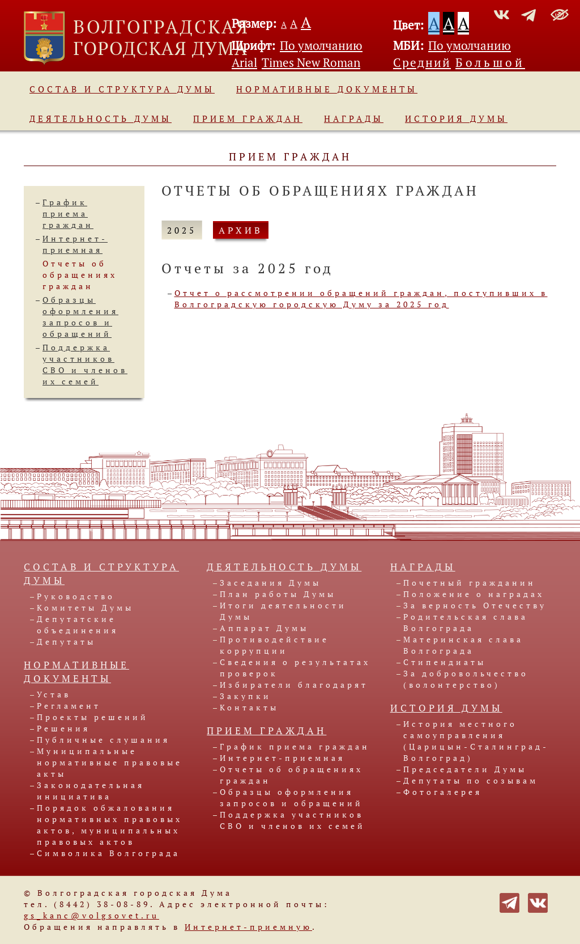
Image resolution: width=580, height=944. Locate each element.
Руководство (76, 596)
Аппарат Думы (264, 628)
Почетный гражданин (469, 582)
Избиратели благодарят (294, 684)
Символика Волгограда (108, 853)
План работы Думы (278, 594)
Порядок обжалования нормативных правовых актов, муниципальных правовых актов (109, 824)
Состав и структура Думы (122, 89)
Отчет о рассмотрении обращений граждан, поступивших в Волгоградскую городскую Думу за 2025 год (361, 298)
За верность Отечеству (475, 605)
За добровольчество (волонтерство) (465, 679)
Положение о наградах (473, 594)
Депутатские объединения (77, 624)
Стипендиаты (444, 662)
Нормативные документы (326, 89)
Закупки (245, 696)
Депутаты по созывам (470, 780)
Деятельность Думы (100, 118)
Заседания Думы (270, 582)
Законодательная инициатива (90, 791)
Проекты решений (92, 717)
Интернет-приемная (75, 244)
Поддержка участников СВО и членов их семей (84, 364)
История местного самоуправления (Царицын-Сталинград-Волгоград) (476, 740)
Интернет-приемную (248, 926)
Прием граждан (247, 118)
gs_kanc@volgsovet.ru (91, 915)
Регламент (69, 705)
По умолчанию (321, 45)
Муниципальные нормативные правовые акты (109, 762)
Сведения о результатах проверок (295, 668)
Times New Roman (311, 62)
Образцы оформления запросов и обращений (80, 316)
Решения (63, 728)
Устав (54, 694)
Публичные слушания (103, 739)
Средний (422, 62)
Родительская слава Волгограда (465, 622)
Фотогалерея (442, 791)
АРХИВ (241, 230)
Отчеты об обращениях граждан (79, 274)
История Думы (456, 118)
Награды (353, 118)
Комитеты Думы (85, 607)
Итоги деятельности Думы (283, 611)
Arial (244, 62)
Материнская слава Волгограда (463, 645)
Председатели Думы (465, 769)
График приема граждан (67, 213)
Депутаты (66, 641)
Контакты (249, 707)
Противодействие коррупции (274, 645)
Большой (490, 62)
